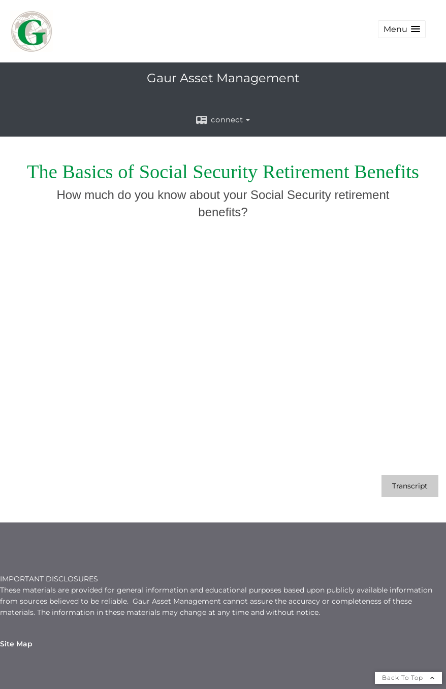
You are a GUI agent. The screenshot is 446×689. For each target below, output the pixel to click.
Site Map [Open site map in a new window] (16, 643)
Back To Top (408, 677)
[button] (402, 29)
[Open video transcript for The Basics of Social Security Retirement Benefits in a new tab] (409, 486)
